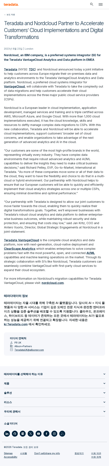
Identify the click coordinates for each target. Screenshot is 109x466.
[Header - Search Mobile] (91, 4)
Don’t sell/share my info (47, 453)
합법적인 (79, 453)
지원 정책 (96, 456)
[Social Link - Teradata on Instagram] (54, 434)
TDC (32, 69)
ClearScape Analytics (19, 248)
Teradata (10, 69)
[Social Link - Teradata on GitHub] (15, 434)
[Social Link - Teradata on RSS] (62, 434)
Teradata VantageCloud (21, 240)
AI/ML (90, 253)
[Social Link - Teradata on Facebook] (46, 434)
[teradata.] (11, 4)
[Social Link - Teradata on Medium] (23, 434)
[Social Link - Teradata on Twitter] (31, 434)
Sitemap (8, 453)
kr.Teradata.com (16, 324)
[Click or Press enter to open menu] (100, 4)
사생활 (23, 453)
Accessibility (10, 456)
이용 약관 (96, 453)
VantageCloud (14, 86)
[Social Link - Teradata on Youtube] (38, 434)
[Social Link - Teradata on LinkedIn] (7, 434)
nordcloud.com (53, 283)
